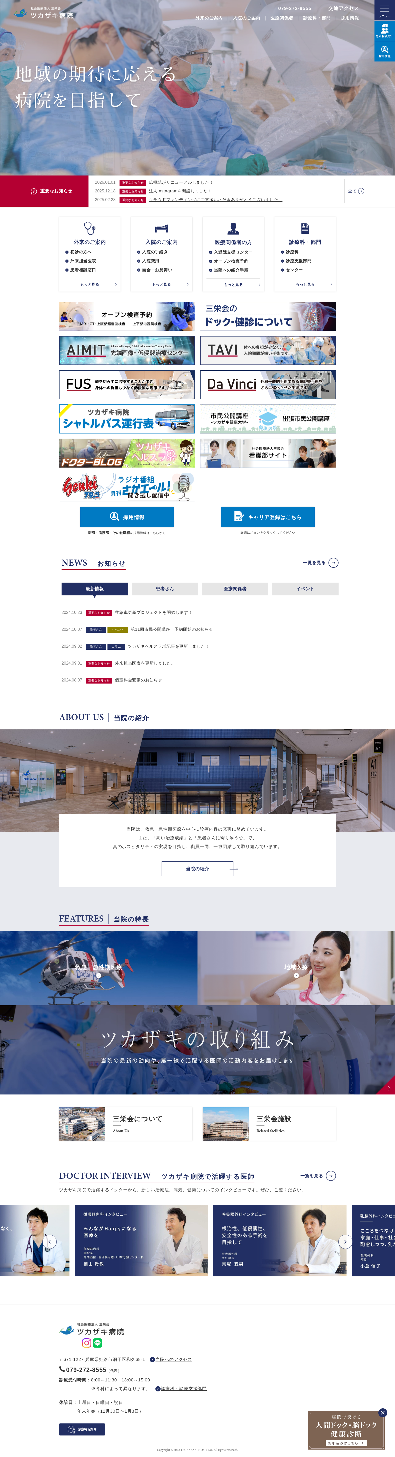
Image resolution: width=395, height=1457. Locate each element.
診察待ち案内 (87, 1429)
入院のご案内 (246, 18)
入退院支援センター (233, 252)
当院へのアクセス (173, 1359)
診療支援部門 (299, 261)
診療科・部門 (317, 18)
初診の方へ (81, 252)
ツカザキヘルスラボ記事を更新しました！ (169, 646)
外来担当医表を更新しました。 (145, 663)
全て (352, 191)
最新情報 (95, 588)
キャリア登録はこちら (275, 517)
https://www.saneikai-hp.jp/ (125, 1124)
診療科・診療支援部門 (184, 1388)
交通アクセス (343, 8)
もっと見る (89, 284)
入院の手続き (155, 252)
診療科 (292, 252)
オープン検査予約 (231, 261)
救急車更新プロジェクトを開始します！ (153, 612)
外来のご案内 (209, 18)
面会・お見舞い (157, 270)
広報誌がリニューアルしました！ (181, 182)
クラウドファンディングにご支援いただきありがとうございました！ (216, 200)
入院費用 (150, 261)
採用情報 (350, 18)
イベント (305, 588)
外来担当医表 (83, 261)
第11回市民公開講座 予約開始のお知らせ (172, 629)
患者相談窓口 (83, 270)
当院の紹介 (197, 868)
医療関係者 (281, 18)
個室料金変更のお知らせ (138, 680)
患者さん (165, 588)
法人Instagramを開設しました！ (180, 191)
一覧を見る (314, 562)
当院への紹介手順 (231, 270)
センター (294, 270)
